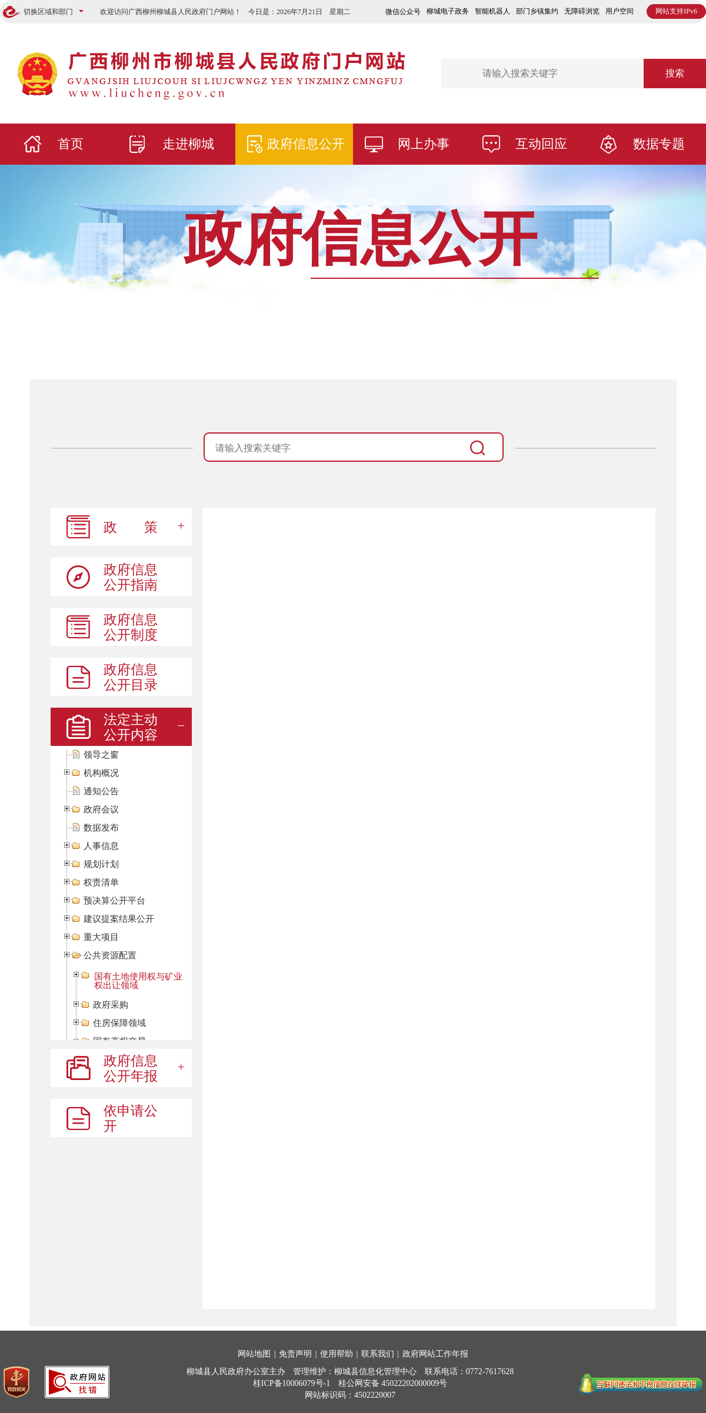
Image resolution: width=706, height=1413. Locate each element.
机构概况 (101, 773)
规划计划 (101, 864)
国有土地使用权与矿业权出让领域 (138, 981)
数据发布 (101, 828)
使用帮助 (336, 1353)
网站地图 (254, 1353)
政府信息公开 (306, 143)
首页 (71, 143)
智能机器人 (492, 11)
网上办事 (423, 143)
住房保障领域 (119, 1023)
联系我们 (377, 1353)
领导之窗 (101, 755)
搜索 (674, 73)
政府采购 (110, 1005)
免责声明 (295, 1353)
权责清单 (101, 882)
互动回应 (541, 143)
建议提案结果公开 (119, 919)
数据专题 (659, 143)
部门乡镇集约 (537, 11)
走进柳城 (188, 143)
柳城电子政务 (448, 11)
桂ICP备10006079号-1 (291, 1383)
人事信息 (101, 846)
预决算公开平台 (114, 901)
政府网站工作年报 (435, 1353)
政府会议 (101, 809)
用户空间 (619, 11)
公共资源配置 (110, 955)
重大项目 (101, 937)
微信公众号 (403, 12)
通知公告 (101, 791)
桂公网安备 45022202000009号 (393, 1383)
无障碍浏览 (582, 11)
